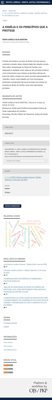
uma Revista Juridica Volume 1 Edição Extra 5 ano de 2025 (25, 264)
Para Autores (8, 346)
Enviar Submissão (12, 206)
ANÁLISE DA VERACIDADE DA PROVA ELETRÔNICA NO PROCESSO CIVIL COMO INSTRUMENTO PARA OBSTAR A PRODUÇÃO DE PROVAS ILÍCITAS (25, 289)
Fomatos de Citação (13, 161)
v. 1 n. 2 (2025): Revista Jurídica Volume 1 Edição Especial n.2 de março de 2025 (24, 14)
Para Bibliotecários (10, 350)
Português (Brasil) (10, 323)
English (6, 327)
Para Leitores (8, 342)
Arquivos (12, 11)
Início (4, 11)
